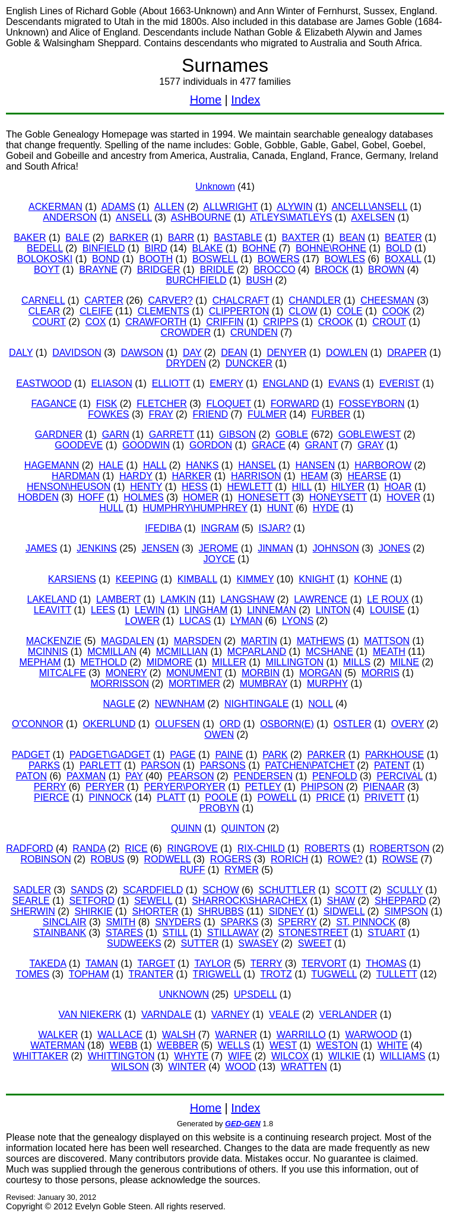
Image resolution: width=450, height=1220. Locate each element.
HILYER (348, 487)
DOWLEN (346, 353)
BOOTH (156, 259)
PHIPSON (322, 787)
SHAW (341, 901)
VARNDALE (166, 1014)
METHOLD (104, 662)
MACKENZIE (53, 641)
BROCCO (274, 270)
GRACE (269, 445)
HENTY (146, 487)
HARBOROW (382, 465)
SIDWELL (344, 911)
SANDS (87, 890)
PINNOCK (110, 797)
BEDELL (45, 248)
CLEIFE (96, 311)
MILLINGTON (295, 662)
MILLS (356, 662)
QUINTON (242, 828)
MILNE (404, 662)
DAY (192, 353)
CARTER (103, 300)
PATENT (392, 765)
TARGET (156, 963)
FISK (107, 404)
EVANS (344, 383)
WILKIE (344, 1056)
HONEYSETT (338, 497)
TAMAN (101, 963)
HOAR (397, 487)
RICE (136, 848)
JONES (394, 548)
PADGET (31, 755)
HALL (154, 465)
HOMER (201, 497)
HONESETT (264, 497)
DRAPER (407, 353)
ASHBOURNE (201, 217)
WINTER (187, 1067)
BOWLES (345, 259)
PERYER (105, 787)
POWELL (276, 797)
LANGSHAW (247, 599)
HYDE (326, 508)
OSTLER (353, 724)
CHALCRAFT (241, 300)
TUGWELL (334, 974)
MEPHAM (40, 662)
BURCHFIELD (196, 280)
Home (205, 99)
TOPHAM (89, 974)
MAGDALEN (127, 641)
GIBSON (237, 434)
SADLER (32, 890)
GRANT (321, 445)
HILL (302, 487)
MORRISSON (119, 684)
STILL (175, 933)
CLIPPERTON (239, 311)
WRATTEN (304, 1067)
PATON (31, 776)
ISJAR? (274, 528)
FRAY (160, 414)
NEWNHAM (180, 704)
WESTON (337, 1045)
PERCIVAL (399, 776)
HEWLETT (249, 487)
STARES (124, 933)
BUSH (259, 280)
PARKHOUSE (394, 755)
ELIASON (111, 383)
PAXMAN (86, 776)
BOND (105, 259)
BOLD (399, 248)
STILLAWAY (233, 933)
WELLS (234, 1045)
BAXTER (301, 237)
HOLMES (143, 497)
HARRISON (256, 476)
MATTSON (387, 641)
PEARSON (190, 776)
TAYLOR (212, 963)
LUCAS (195, 621)
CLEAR (44, 311)
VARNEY (230, 1014)
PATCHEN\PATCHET (310, 765)
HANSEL (256, 465)
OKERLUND (109, 724)
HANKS (202, 465)
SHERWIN (32, 911)
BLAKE (207, 248)
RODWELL (167, 859)
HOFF (91, 497)
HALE (111, 465)
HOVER (403, 497)
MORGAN (320, 673)
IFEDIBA (163, 528)
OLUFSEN (177, 724)
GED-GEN (243, 1123)
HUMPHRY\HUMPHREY (194, 508)
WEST (283, 1045)
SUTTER (199, 943)
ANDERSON (70, 217)
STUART (386, 933)
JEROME (219, 548)
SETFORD (92, 901)
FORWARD (295, 404)
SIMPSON (406, 911)
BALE (77, 237)
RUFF (192, 870)
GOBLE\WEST (369, 434)
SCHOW (220, 890)
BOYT (46, 270)
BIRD (156, 248)
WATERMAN (57, 1045)
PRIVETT (384, 797)
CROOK (335, 322)
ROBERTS (327, 848)
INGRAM (220, 528)
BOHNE (259, 248)
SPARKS (239, 922)
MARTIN (259, 641)
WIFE (240, 1056)
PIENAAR (384, 787)
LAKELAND (52, 599)
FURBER (331, 414)
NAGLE (119, 704)
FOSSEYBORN (371, 404)
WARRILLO (301, 1035)
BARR (181, 237)
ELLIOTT (171, 383)
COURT (49, 322)
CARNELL (43, 300)
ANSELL (134, 217)
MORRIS (381, 673)
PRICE (330, 797)
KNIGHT (316, 579)
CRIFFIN (224, 322)
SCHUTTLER (286, 890)
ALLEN (169, 207)
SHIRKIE (94, 911)
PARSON (160, 765)
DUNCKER (249, 363)
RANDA (88, 848)
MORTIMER (194, 684)
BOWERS (279, 259)
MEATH (389, 651)
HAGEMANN (51, 465)
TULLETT (396, 974)
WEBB (124, 1045)
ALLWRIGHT (230, 207)
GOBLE (291, 434)
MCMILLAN (112, 651)
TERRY (267, 963)
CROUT (389, 322)
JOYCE (219, 559)
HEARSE (367, 476)
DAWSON (142, 353)
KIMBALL (197, 579)
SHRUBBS (220, 911)
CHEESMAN (387, 300)
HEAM (314, 476)
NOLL (320, 704)
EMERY (226, 383)
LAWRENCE (320, 599)
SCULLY (404, 890)
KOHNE (371, 579)
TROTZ (275, 974)
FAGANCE (53, 404)
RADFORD (29, 848)
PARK (274, 755)
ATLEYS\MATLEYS (291, 217)
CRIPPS (281, 322)
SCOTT (351, 890)
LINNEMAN (271, 610)
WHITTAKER (40, 1056)
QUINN (186, 828)
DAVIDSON (76, 353)
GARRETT (171, 434)
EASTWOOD (43, 383)
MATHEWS (321, 641)
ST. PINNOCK (365, 922)
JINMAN (275, 548)
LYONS (297, 621)
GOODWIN (146, 445)
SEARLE (31, 901)
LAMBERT (118, 599)
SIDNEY (285, 911)
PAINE (229, 755)
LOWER (142, 621)
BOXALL (403, 259)
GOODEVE (79, 445)
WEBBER (177, 1045)
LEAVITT (52, 610)
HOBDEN (38, 497)
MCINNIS (48, 651)
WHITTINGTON (121, 1056)
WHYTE (191, 1056)
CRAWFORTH (155, 322)
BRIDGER (158, 270)
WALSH (178, 1035)
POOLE (221, 797)
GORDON (210, 445)
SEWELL (153, 901)
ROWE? (345, 859)
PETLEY (263, 787)
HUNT (280, 508)
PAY (133, 776)
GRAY (370, 445)
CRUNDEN (254, 332)
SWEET (315, 943)
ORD (230, 724)
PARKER (326, 755)
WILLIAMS (402, 1056)
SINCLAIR (65, 922)
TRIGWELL (217, 974)
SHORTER (155, 911)
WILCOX (290, 1056)
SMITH (121, 922)
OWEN (219, 735)
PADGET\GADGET (109, 755)
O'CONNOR (38, 724)
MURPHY (327, 684)
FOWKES (108, 414)
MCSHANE (329, 651)
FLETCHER (161, 404)
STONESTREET (313, 933)
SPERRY (297, 922)
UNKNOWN (184, 994)
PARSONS (223, 765)
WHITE (393, 1045)
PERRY (50, 787)
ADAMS (118, 207)
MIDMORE (169, 662)
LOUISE (387, 610)
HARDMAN (76, 476)
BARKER (128, 237)
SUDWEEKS (134, 943)
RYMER (241, 870)
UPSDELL (255, 994)
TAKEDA (47, 963)
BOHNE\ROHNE (331, 248)
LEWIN (150, 610)
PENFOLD (334, 776)
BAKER (30, 237)
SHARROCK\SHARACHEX (250, 901)
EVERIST (399, 383)
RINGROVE (192, 848)
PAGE (182, 755)
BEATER (403, 237)
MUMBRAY (263, 684)
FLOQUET (229, 404)
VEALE (284, 1014)
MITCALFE (62, 673)
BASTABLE (238, 237)
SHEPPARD (400, 901)
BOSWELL (215, 259)
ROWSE (400, 859)
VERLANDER (348, 1014)
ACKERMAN (55, 207)
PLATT (171, 797)
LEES (103, 610)
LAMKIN (178, 599)
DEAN (234, 353)
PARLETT (101, 765)
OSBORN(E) (287, 724)
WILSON (130, 1067)
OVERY (407, 724)
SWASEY (258, 943)
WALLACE (119, 1035)
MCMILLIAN (182, 651)
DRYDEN (186, 363)
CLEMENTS (163, 311)
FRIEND (210, 414)
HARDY (136, 476)
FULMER (267, 414)
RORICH (289, 859)
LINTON (333, 610)
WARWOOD (372, 1035)
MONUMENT (194, 673)
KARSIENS (72, 579)
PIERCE (51, 797)
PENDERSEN (263, 776)
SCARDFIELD (153, 890)
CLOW (303, 311)
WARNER (236, 1035)
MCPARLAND (256, 651)
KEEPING (137, 579)
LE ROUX (387, 599)
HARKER (192, 476)
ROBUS (108, 859)
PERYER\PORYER (185, 787)
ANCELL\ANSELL (369, 207)
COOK (396, 311)
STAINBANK (60, 933)
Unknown (215, 186)
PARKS (44, 765)
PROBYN (219, 808)
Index (245, 99)
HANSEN (315, 465)
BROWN (386, 270)
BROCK (331, 270)
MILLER (229, 662)
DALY (21, 353)
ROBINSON (45, 859)
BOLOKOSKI (44, 259)
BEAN (353, 237)
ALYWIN (294, 207)
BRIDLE (216, 270)
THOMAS (386, 963)
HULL (111, 508)
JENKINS (97, 548)
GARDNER (59, 434)
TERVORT (324, 963)
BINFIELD (104, 248)
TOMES (32, 974)
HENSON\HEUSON (68, 487)
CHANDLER (315, 300)
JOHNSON (336, 548)
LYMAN (246, 621)
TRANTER (150, 974)
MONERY (126, 673)
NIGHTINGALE (256, 704)
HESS (195, 487)
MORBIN (261, 673)
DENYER (287, 353)
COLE (350, 311)
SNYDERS (178, 922)
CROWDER (186, 332)
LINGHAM (205, 610)
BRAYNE (98, 270)
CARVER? (170, 300)
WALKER (58, 1035)
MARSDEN (197, 641)
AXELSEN (373, 217)
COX (95, 322)
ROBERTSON (400, 848)
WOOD (241, 1067)
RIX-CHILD (261, 848)
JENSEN (160, 548)
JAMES (41, 548)
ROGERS (230, 859)
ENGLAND (285, 383)
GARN (115, 434)
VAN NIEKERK (90, 1014)
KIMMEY (255, 579)
